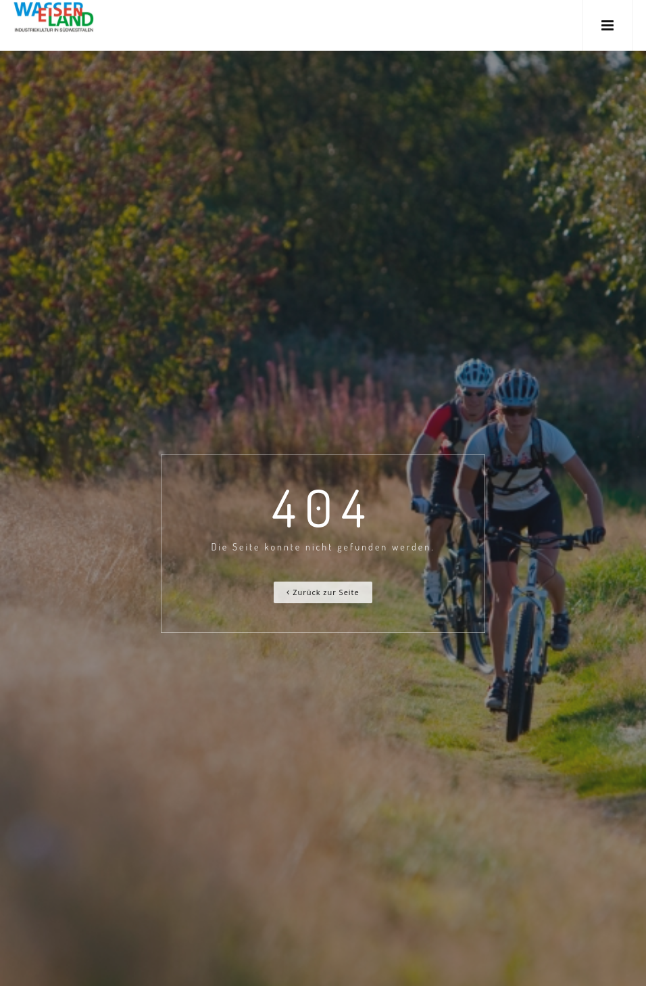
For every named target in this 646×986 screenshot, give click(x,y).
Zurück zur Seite (323, 592)
